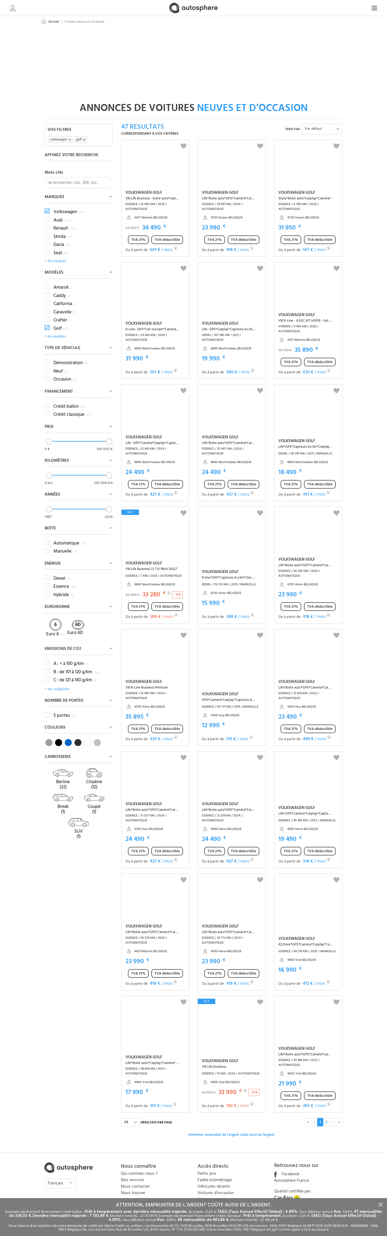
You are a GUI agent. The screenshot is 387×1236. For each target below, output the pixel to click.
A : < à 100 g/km (71, 657)
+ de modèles (55, 331)
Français (56, 1177)
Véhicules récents (214, 1180)
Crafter (62, 314)
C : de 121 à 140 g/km (75, 674)
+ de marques (55, 255)
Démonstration (71, 357)
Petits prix (207, 1167)
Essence (64, 581)
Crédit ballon (69, 400)
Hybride (63, 589)
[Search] (340, 8)
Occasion (65, 373)
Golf (60, 322)
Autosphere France (291, 1174)
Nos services (132, 1174)
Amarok (63, 281)
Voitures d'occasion (216, 1187)
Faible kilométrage (215, 1174)
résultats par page (156, 1117)
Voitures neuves (212, 1193)
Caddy (62, 289)
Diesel (61, 572)
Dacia (61, 239)
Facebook (287, 1168)
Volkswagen (69, 206)
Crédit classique (72, 409)
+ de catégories (57, 683)
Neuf (60, 365)
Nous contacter (135, 1180)
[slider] (49, 435)
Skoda (63, 230)
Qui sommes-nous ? (139, 1167)
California (64, 298)
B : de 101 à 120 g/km (76, 666)
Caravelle (64, 306)
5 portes (64, 709)
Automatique (69, 537)
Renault (64, 222)
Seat (61, 247)
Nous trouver (133, 1187)
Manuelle (65, 545)
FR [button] (370, 8)
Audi (62, 214)
